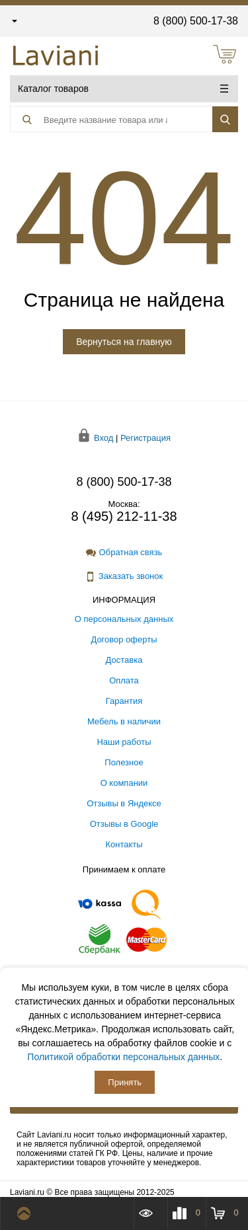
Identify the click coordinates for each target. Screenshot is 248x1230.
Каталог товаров (123, 88)
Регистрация (145, 438)
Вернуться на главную (124, 341)
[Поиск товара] (107, 119)
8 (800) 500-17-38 (195, 20)
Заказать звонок (124, 576)
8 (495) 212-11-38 (124, 516)
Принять (125, 1082)
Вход (103, 438)
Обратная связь (124, 552)
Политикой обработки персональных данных (123, 1057)
